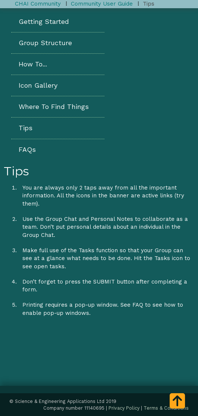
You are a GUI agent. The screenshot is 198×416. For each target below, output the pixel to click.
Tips (25, 128)
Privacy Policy (124, 408)
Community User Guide (102, 3)
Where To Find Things (54, 106)
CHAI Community (38, 3)
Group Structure (45, 43)
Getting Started (44, 21)
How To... (33, 64)
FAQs (27, 149)
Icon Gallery (38, 85)
